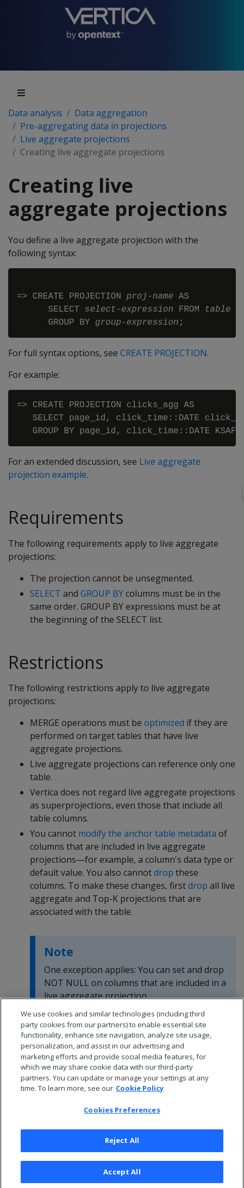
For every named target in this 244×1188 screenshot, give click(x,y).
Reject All (122, 1149)
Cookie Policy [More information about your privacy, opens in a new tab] (140, 1096)
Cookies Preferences (122, 1118)
